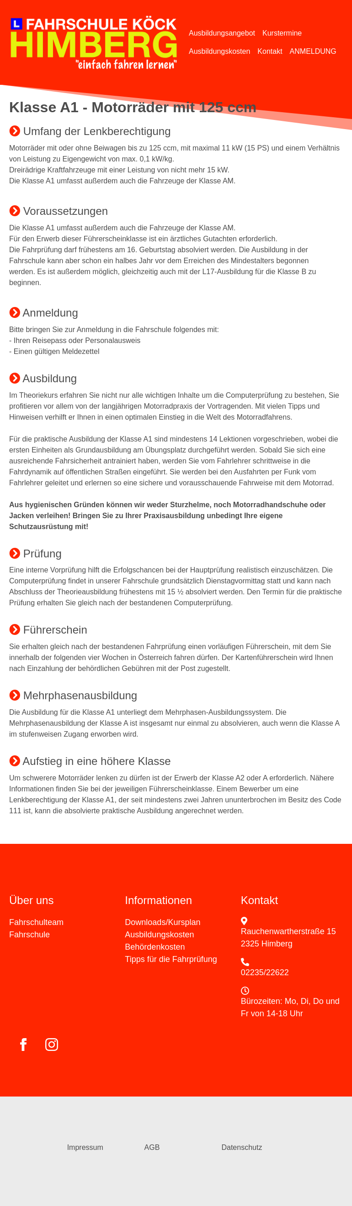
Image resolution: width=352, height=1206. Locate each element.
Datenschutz (241, 1147)
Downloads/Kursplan (162, 922)
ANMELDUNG (313, 51)
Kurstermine (282, 33)
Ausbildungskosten (219, 51)
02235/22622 (265, 972)
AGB (152, 1147)
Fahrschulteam (36, 922)
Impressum (85, 1147)
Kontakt (269, 51)
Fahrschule (29, 934)
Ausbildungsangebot (222, 33)
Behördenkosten (155, 946)
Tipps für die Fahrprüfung (171, 959)
